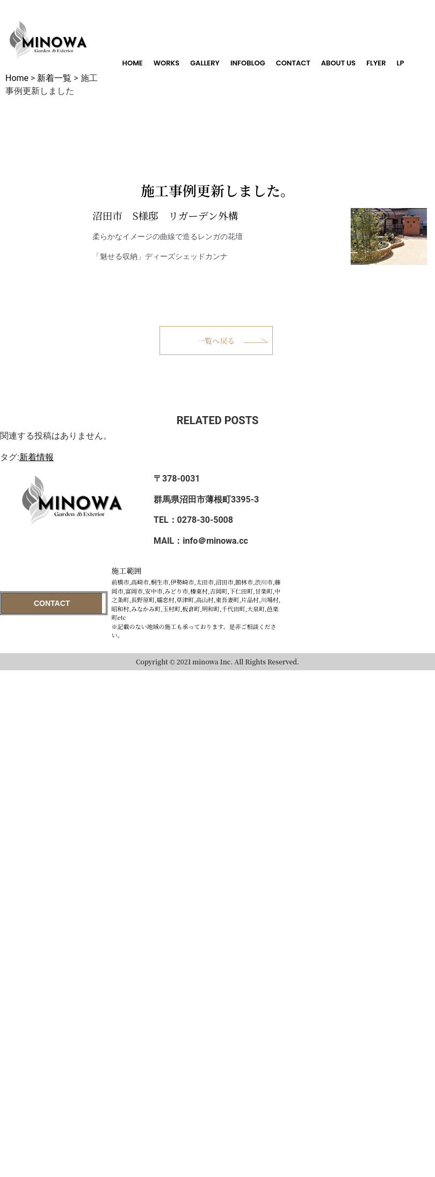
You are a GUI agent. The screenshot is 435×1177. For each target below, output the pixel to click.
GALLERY (205, 63)
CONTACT (293, 63)
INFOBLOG (247, 63)
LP (400, 63)
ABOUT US (338, 63)
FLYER (376, 63)
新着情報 (36, 457)
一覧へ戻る (216, 340)
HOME (132, 63)
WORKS (166, 63)
